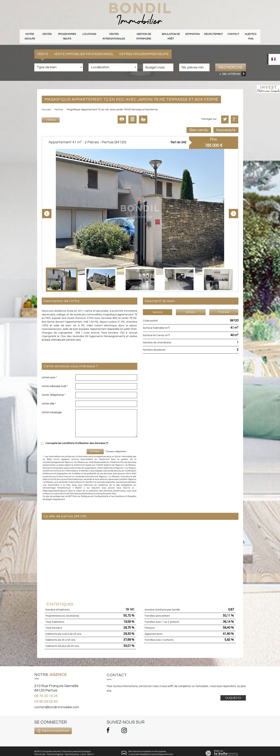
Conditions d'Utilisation (125, 491)
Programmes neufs (67, 33)
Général (158, 307)
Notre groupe (30, 33)
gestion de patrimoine (146, 33)
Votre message (52, 406)
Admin (90, 749)
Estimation (196, 33)
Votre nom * (49, 372)
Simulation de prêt (174, 33)
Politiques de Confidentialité (94, 491)
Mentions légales (55, 749)
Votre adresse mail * (55, 380)
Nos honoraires (72, 749)
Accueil (46, 104)
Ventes (47, 33)
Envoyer (95, 446)
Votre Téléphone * (54, 389)
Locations (90, 33)
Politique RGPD (41, 752)
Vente (42, 48)
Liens (83, 749)
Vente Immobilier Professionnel (84, 48)
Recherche (231, 62)
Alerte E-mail (250, 33)
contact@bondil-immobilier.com (56, 701)
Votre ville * (49, 398)
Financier (224, 307)
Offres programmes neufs (143, 48)
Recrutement (215, 33)
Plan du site (39, 749)
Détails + (191, 307)
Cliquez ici (233, 692)
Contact (233, 33)
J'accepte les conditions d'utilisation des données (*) (76, 438)
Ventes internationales (114, 33)
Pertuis (59, 104)
